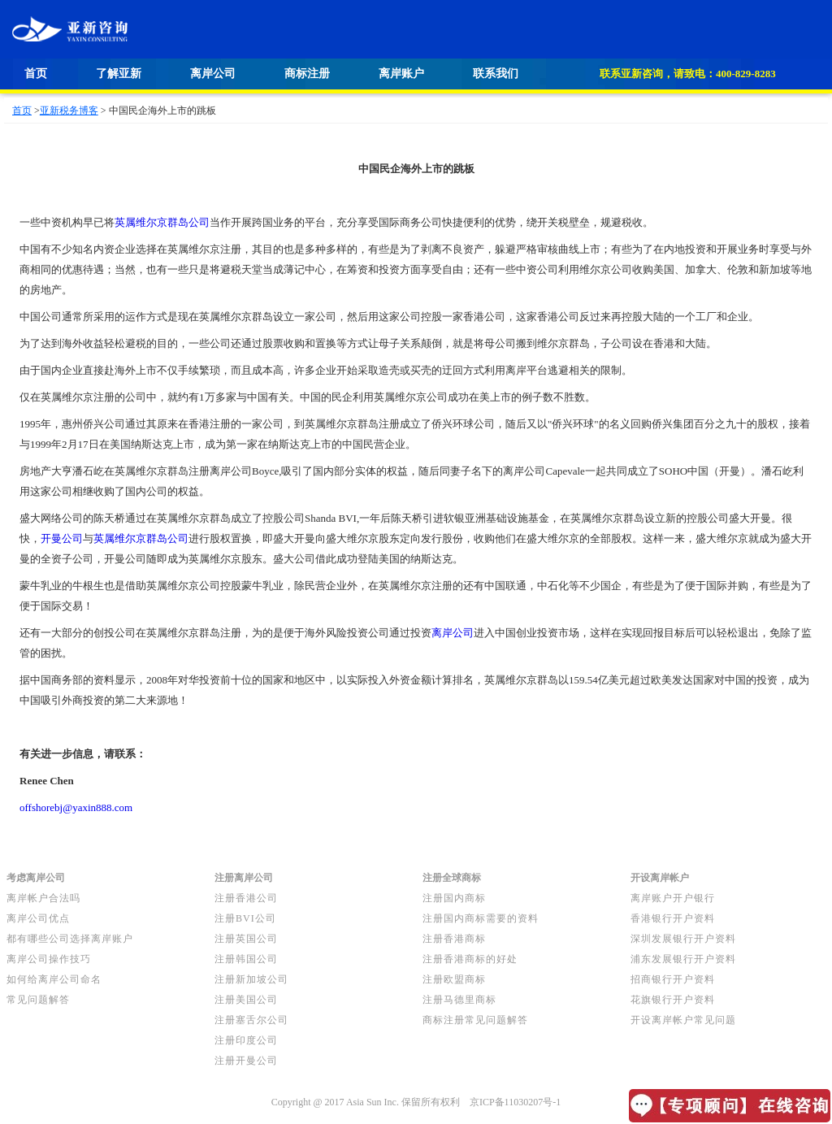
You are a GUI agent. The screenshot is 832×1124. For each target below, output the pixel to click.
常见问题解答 (38, 999)
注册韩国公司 (246, 959)
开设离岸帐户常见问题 (683, 1020)
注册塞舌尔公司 (251, 1020)
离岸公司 (213, 73)
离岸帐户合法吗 (43, 898)
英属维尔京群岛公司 (162, 222)
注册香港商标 (454, 938)
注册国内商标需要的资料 (480, 918)
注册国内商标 (454, 898)
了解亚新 (118, 73)
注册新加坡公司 (251, 979)
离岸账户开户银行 (672, 898)
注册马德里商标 (459, 999)
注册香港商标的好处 (470, 959)
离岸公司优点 (38, 918)
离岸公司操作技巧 (48, 959)
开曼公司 (62, 538)
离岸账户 (401, 73)
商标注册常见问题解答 (475, 1020)
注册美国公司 (246, 999)
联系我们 (495, 73)
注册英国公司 (246, 938)
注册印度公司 (246, 1040)
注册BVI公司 (245, 918)
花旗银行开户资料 (672, 999)
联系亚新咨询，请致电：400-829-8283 (688, 73)
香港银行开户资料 (672, 918)
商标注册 (307, 73)
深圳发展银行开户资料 (683, 938)
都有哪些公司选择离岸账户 (69, 938)
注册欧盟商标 (454, 979)
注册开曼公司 (246, 1060)
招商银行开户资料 (672, 979)
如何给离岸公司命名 (54, 979)
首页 (35, 73)
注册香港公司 (246, 898)
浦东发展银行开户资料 (683, 959)
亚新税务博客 (69, 110)
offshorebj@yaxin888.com (76, 807)
